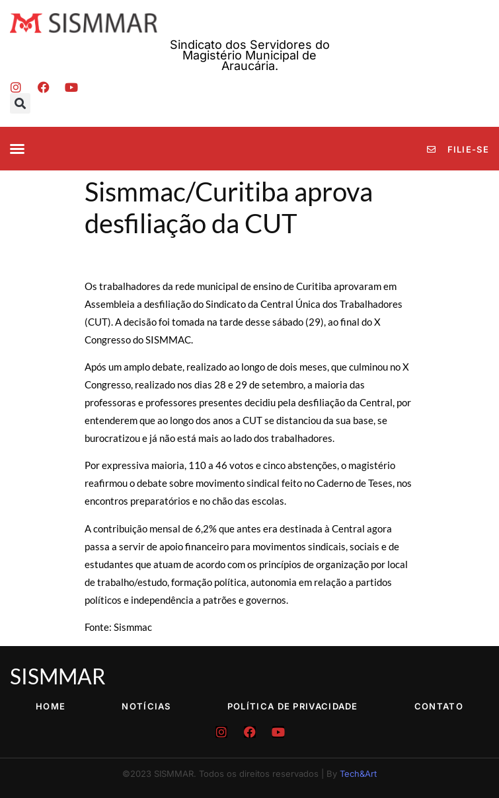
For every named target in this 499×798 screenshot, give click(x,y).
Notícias (146, 706)
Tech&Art (358, 773)
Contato (438, 706)
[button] (20, 103)
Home (50, 706)
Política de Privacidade (292, 706)
